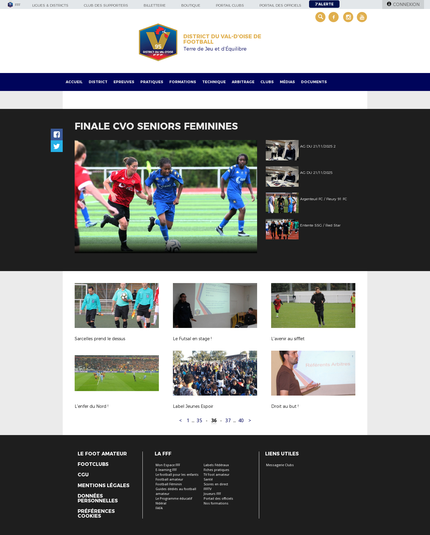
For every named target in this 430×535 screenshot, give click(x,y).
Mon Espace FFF (168, 465)
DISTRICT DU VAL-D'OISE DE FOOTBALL (222, 39)
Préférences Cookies (96, 514)
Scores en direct (216, 484)
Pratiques (151, 82)
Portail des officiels (280, 5)
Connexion (406, 4)
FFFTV (207, 489)
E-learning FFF (166, 470)
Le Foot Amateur (102, 454)
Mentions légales (103, 485)
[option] (166, 196)
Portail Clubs (230, 5)
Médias (287, 82)
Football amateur (169, 479)
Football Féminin (169, 484)
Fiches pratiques (216, 470)
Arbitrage (243, 82)
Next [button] (246, 197)
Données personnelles (98, 498)
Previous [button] (84, 197)
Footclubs (93, 464)
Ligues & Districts (50, 5)
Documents (314, 82)
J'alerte (324, 4)
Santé (208, 479)
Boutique (190, 5)
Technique (214, 82)
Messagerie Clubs (280, 465)
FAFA (159, 508)
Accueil (74, 82)
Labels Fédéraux (216, 465)
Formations (182, 82)
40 (241, 420)
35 (199, 420)
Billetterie (155, 5)
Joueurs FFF (212, 494)
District (98, 82)
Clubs (267, 82)
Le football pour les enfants (177, 475)
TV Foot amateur (216, 475)
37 (228, 420)
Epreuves (123, 82)
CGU (83, 474)
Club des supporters (106, 5)
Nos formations (216, 503)
